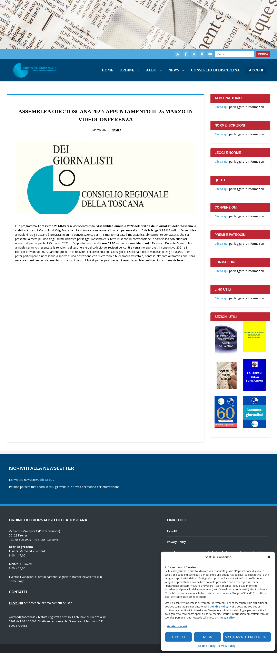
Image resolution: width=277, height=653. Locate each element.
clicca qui (46, 480)
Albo (151, 70)
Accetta (178, 637)
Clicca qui (221, 107)
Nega (207, 637)
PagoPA (172, 531)
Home (107, 70)
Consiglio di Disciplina (215, 70)
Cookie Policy (207, 646)
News (173, 70)
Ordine (126, 70)
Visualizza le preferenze (247, 637)
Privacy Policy (226, 617)
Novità (116, 130)
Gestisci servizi (177, 626)
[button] (269, 557)
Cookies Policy (219, 606)
